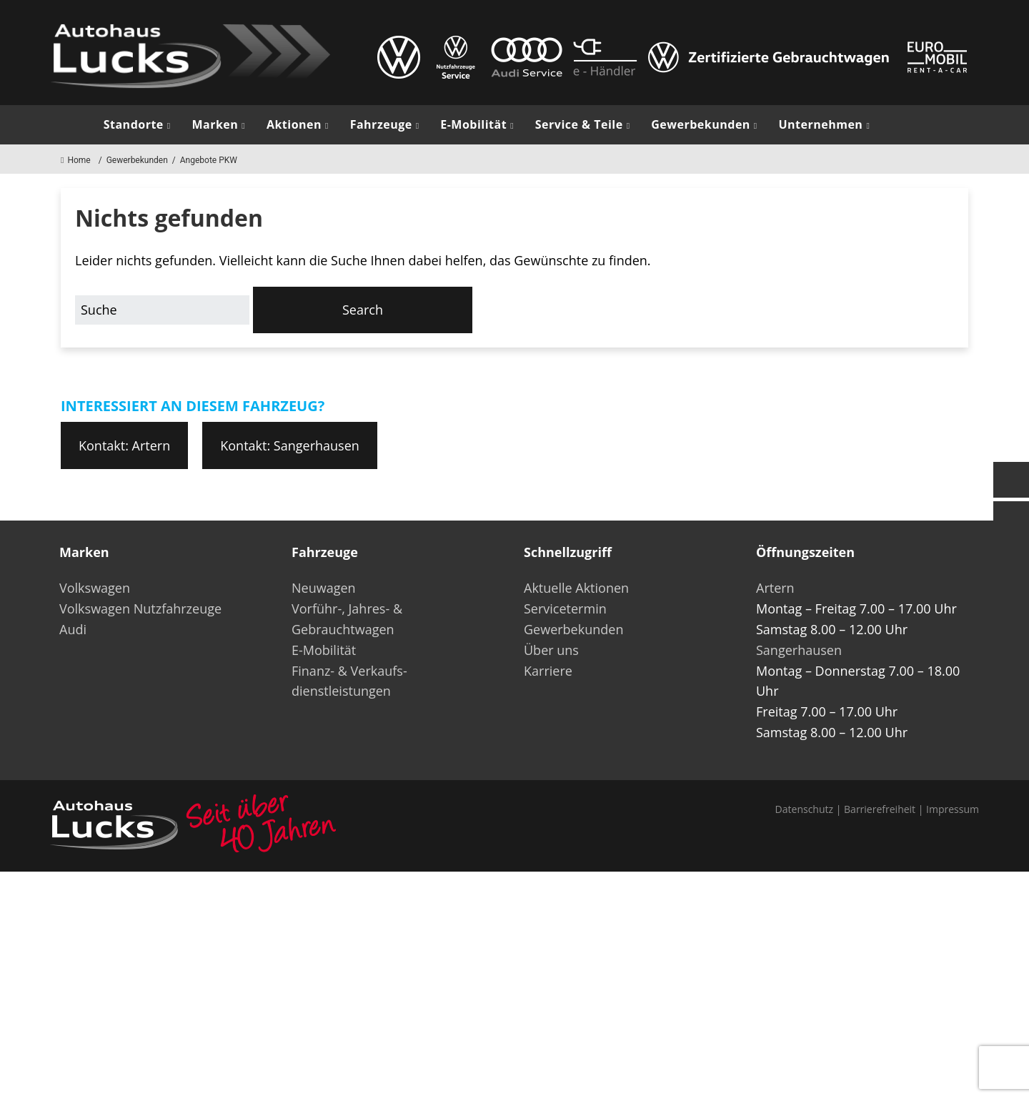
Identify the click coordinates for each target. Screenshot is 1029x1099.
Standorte (134, 124)
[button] (363, 310)
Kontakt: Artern (124, 445)
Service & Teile (579, 124)
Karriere (548, 670)
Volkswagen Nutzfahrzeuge (140, 608)
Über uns (551, 650)
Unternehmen (820, 124)
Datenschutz (804, 809)
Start (71, 124)
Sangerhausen (799, 650)
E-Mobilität (473, 124)
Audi (72, 629)
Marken (215, 124)
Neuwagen (324, 587)
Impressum (952, 809)
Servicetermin (565, 608)
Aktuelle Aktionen (576, 587)
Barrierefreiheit (879, 809)
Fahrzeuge (381, 124)
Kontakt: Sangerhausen (289, 445)
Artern (775, 587)
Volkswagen (94, 587)
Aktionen (294, 124)
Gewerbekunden (700, 124)
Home (76, 160)
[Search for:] (162, 310)
